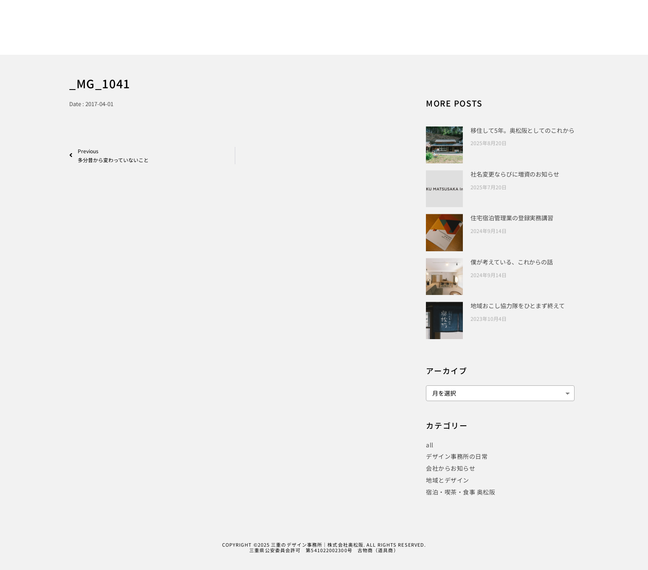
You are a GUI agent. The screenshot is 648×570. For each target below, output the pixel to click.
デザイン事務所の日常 (456, 456)
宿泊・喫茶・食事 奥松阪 (460, 492)
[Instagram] (596, 18)
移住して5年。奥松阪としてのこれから (522, 130)
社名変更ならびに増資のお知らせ (515, 174)
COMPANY (541, 35)
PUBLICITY (414, 35)
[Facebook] (567, 18)
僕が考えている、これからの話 (512, 262)
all (430, 445)
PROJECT (461, 35)
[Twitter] (582, 18)
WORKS (369, 35)
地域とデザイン (447, 480)
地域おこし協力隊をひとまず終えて (517, 305)
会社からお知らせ (450, 468)
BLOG (501, 35)
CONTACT (586, 35)
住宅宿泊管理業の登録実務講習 (512, 217)
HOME (331, 35)
